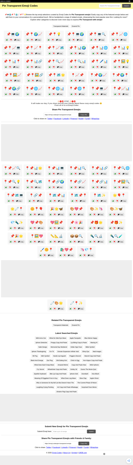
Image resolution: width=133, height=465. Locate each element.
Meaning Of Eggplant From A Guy (46, 378)
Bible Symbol (90, 347)
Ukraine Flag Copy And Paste (66, 391)
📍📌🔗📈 (77, 182)
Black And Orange (37, 360)
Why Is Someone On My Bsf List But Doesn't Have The (55, 383)
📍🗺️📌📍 (78, 195)
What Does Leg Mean (68, 378)
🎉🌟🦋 (56, 209)
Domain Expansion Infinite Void (68, 351)
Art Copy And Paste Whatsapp (67, 387)
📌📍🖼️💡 (121, 61)
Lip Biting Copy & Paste (79, 342)
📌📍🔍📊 (77, 61)
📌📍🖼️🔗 (34, 75)
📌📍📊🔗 (33, 61)
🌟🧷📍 (16, 209)
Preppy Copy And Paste (59, 342)
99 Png (35, 356)
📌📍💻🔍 (97, 34)
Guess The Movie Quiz (88, 369)
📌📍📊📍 (11, 61)
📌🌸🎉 (76, 222)
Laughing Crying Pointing (45, 387)
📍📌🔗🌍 (55, 182)
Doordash (85, 374)
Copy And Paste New (79, 365)
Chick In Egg (75, 360)
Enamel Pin (76, 26)
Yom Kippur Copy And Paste (92, 360)
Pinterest (73, 119)
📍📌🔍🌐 (121, 168)
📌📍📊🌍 (77, 48)
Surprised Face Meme (89, 387)
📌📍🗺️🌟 (56, 75)
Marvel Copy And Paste (92, 356)
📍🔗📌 (35, 195)
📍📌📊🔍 (77, 168)
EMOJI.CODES (5, 1)
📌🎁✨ (116, 222)
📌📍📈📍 (33, 48)
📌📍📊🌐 (99, 48)
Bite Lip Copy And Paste (58, 374)
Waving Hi (93, 342)
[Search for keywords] (110, 6)
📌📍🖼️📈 (12, 75)
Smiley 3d (73, 369)
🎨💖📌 (76, 209)
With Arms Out (41, 338)
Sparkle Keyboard (40, 374)
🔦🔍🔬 (96, 236)
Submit (91, 431)
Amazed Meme (63, 365)
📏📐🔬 (56, 236)
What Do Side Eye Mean (57, 338)
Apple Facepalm (75, 338)
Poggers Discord (75, 356)
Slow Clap (83, 378)
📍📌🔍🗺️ (33, 182)
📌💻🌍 (13, 34)
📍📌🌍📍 (120, 75)
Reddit (81, 119)
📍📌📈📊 (121, 88)
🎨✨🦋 (116, 209)
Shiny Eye (85, 351)
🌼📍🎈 (36, 209)
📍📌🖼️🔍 (121, 182)
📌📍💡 (54, 34)
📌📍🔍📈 (55, 61)
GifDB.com (83, 453)
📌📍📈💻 (11, 48)
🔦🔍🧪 (116, 236)
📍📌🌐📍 (77, 88)
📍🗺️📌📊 (56, 195)
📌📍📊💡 (121, 48)
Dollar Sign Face (76, 347)
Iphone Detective (41, 342)
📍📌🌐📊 (55, 88)
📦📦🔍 (76, 236)
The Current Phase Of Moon (87, 383)
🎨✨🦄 (96, 209)
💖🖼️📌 (56, 222)
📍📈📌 (77, 75)
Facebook (57, 119)
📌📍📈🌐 (119, 34)
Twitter (49, 119)
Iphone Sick (74, 374)
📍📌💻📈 (99, 88)
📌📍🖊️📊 (99, 61)
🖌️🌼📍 (46, 250)
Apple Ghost (94, 378)
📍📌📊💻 (55, 168)
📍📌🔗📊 (99, 182)
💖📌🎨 (36, 222)
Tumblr (87, 119)
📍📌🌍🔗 (11, 88)
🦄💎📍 (86, 250)
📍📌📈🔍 (11, 168)
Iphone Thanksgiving (39, 351)
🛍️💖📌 (66, 250)
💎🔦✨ (16, 222)
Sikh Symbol (45, 356)
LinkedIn (66, 119)
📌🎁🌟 (96, 222)
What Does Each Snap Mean (44, 365)
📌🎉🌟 (16, 236)
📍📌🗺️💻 (14, 195)
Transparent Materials (60, 26)
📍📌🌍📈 (98, 75)
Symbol (74, 453)
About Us (66, 453)
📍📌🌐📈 (33, 88)
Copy (17, 40)
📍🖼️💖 (36, 236)
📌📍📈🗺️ (55, 48)
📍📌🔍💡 (11, 182)
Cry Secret (40, 369)
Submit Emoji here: (44, 431)
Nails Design (42, 347)
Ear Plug (50, 360)
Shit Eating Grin (61, 360)
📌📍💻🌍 (75, 34)
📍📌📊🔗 (99, 168)
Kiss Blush (95, 374)
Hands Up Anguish (59, 356)
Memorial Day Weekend (59, 347)
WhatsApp (95, 119)
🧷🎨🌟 (56, 303)
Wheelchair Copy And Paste (57, 369)
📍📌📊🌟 (33, 168)
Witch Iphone (94, 365)
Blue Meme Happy (91, 338)
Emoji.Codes (57, 453)
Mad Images (97, 351)
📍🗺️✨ (99, 195)
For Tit (51, 351)
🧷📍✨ (76, 303)
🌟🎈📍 (119, 195)
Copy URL (84, 115)
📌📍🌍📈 (33, 34)
